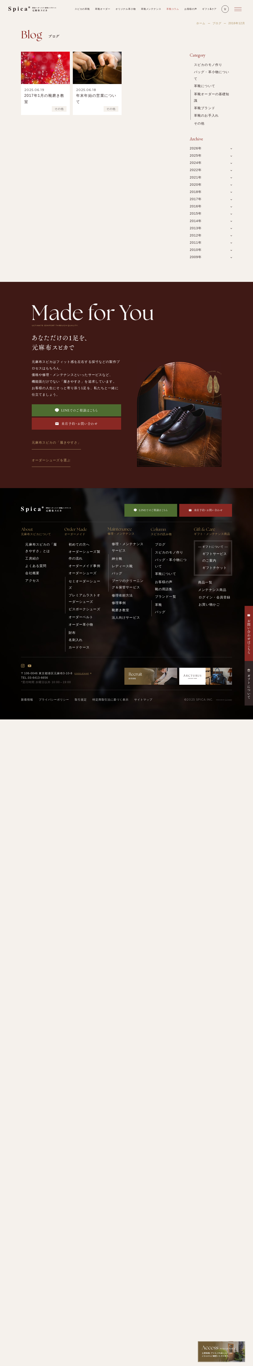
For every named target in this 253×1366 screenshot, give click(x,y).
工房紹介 (32, 558)
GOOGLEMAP (83, 673)
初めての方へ (79, 544)
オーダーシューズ (83, 573)
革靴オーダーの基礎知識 (211, 97)
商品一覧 (205, 582)
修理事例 (119, 603)
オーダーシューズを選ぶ (51, 460)
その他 (59, 109)
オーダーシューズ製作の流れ (84, 555)
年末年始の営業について (96, 99)
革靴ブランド (204, 108)
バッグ (117, 573)
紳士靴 (117, 558)
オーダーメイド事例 (84, 566)
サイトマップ (143, 699)
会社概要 (32, 573)
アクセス (32, 580)
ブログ (216, 23)
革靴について (204, 86)
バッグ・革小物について (211, 75)
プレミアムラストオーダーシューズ (84, 598)
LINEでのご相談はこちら (76, 410)
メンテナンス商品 (212, 590)
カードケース (79, 647)
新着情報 (27, 699)
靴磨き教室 (121, 610)
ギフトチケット (214, 568)
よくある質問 (35, 566)
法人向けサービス (126, 617)
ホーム (200, 23)
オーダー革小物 (81, 624)
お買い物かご (209, 604)
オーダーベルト (81, 617)
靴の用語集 (164, 589)
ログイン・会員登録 (214, 597)
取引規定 (81, 699)
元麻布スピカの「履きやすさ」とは (41, 548)
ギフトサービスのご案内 (214, 557)
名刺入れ (76, 640)
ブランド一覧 (165, 596)
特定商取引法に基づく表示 (110, 699)
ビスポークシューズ (84, 609)
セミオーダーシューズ (84, 584)
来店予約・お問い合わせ (76, 423)
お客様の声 (164, 582)
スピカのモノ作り (208, 65)
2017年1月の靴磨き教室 (44, 99)
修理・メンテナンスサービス (128, 547)
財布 (72, 632)
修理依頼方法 (122, 595)
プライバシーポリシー (54, 699)
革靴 (158, 605)
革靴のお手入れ (206, 115)
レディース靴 (122, 566)
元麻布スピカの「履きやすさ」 (56, 442)
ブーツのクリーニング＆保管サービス (128, 584)
